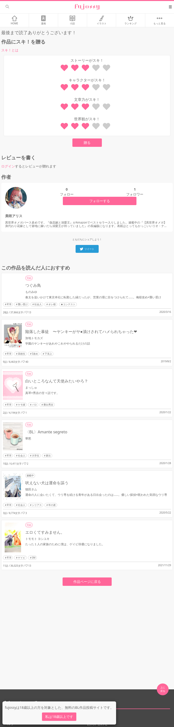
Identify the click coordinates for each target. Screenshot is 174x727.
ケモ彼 (21, 404)
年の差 (52, 505)
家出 (48, 455)
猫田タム (31, 489)
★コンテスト (68, 304)
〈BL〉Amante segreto (46, 432)
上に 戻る (162, 689)
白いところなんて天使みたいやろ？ (56, 381)
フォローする (99, 200)
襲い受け (23, 304)
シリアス (37, 505)
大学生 (35, 455)
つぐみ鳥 (33, 285)
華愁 (28, 438)
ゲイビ (21, 557)
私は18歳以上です (59, 716)
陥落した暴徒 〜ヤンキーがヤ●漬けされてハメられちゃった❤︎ (81, 331)
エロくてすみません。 (45, 532)
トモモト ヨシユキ (37, 539)
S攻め (35, 353)
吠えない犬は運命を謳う (46, 482)
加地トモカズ (34, 338)
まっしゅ (31, 387)
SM (34, 557)
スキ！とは (9, 50)
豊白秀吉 (48, 404)
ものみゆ (31, 292)
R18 (9, 304)
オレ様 (52, 304)
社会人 (38, 304)
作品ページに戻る (87, 581)
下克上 (48, 353)
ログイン (8, 166)
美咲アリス (13, 215)
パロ (34, 404)
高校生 (21, 353)
